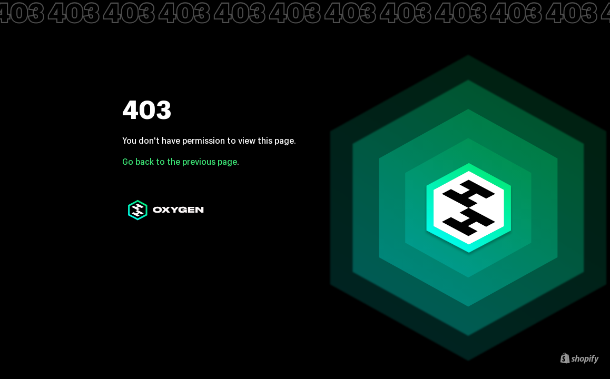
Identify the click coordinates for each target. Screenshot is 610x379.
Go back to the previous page (179, 161)
